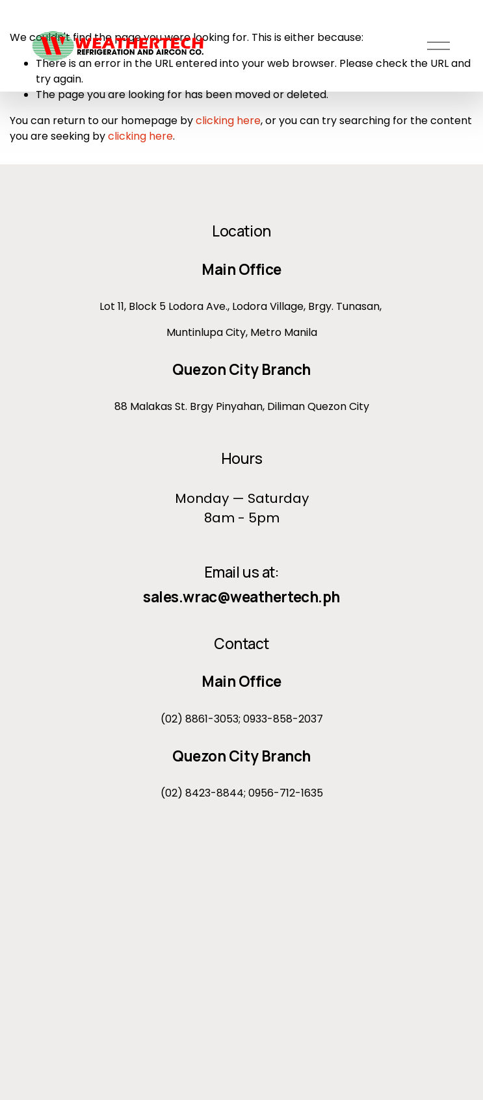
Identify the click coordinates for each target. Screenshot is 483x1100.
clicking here (228, 120)
